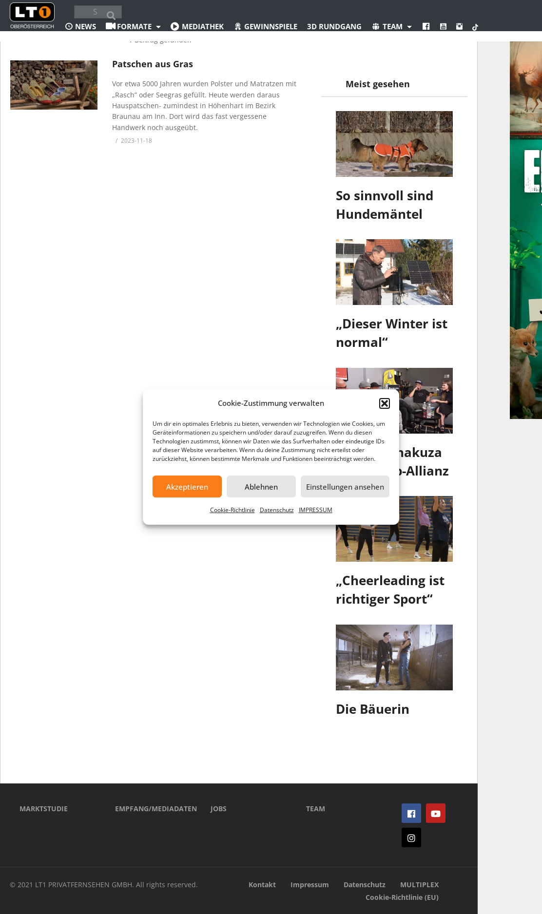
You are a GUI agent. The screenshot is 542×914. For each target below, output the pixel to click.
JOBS (219, 808)
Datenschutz (277, 510)
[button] (384, 403)
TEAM (315, 808)
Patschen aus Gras (152, 64)
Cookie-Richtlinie (232, 510)
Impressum (309, 884)
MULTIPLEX (419, 884)
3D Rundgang (334, 26)
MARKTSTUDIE (43, 808)
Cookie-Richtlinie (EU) (402, 897)
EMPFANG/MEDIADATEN (148, 808)
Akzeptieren (187, 487)
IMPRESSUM (315, 510)
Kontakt (262, 884)
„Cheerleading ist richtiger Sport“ (390, 589)
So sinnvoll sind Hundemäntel (384, 205)
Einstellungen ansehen (345, 487)
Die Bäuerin (372, 709)
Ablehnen (261, 487)
